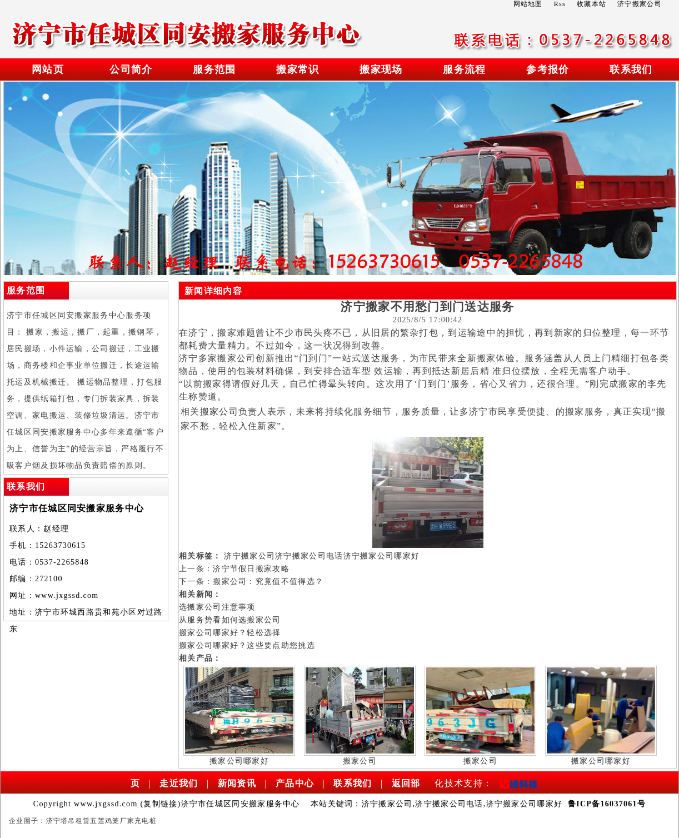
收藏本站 (591, 4)
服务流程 (464, 69)
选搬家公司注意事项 (217, 607)
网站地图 (528, 4)
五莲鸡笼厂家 (112, 821)
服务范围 (214, 69)
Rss (560, 4)
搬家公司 (219, 411)
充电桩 (145, 821)
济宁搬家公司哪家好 (381, 556)
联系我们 (631, 69)
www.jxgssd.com (67, 595)
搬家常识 (297, 69)
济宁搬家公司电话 (309, 556)
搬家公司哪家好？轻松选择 (230, 632)
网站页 (48, 69)
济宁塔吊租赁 (68, 821)
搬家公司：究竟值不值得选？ (268, 581)
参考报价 (547, 69)
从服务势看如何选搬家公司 (230, 620)
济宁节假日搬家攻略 (251, 569)
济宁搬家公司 (249, 556)
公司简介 (130, 69)
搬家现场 (381, 69)
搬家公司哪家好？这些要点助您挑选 (247, 645)
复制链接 (160, 804)
